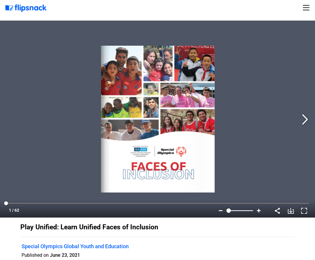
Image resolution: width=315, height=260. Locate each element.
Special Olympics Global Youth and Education (75, 246)
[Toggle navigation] (307, 7)
